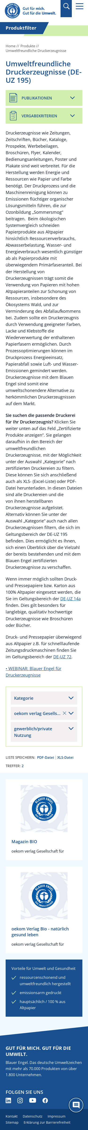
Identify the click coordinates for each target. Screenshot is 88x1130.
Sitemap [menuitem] (12, 1122)
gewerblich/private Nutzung (33, 732)
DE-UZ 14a (70, 598)
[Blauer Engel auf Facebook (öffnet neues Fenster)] (45, 1100)
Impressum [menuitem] (56, 1116)
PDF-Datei (45, 757)
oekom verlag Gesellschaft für (44, 713)
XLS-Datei (65, 757)
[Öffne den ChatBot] (76, 1105)
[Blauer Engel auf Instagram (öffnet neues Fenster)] (20, 1100)
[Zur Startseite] (31, 11)
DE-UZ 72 (62, 657)
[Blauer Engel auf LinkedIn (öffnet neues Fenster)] (8, 1100)
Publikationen (37, 98)
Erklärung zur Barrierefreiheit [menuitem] (47, 1122)
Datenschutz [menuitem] (32, 1116)
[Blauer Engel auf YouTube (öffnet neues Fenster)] (32, 1100)
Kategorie (23, 698)
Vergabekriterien (39, 116)
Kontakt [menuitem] (12, 1116)
